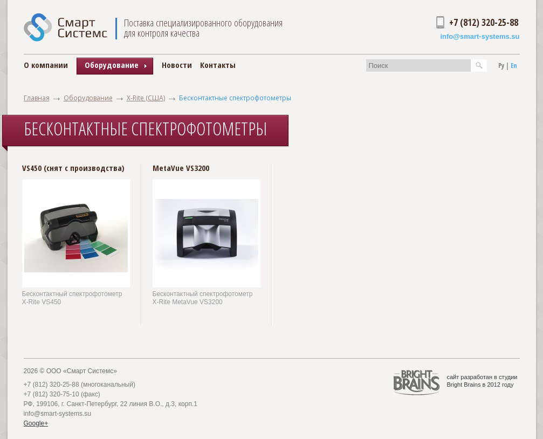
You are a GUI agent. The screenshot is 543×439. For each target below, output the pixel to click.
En (514, 65)
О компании (46, 64)
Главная (37, 97)
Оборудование (88, 97)
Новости (177, 64)
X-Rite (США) (146, 97)
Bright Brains (464, 384)
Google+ (36, 423)
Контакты (218, 64)
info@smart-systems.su (479, 36)
